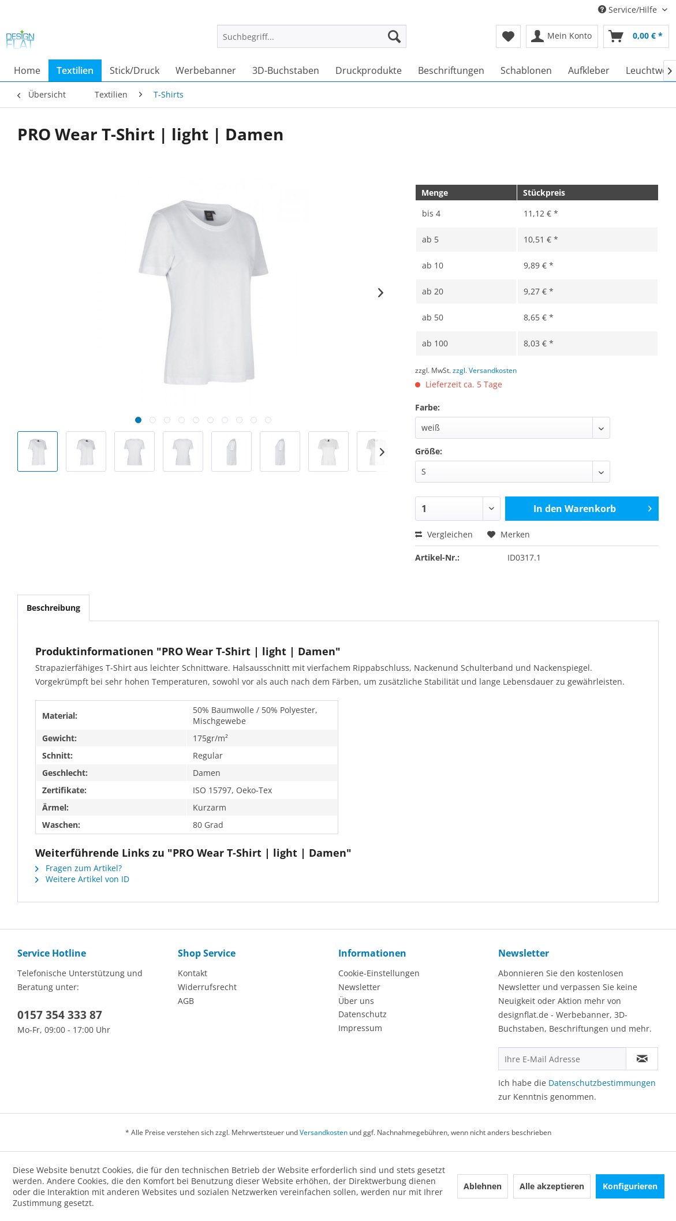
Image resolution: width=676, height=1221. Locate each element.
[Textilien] (75, 70)
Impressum (360, 1027)
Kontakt (192, 973)
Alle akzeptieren (552, 1186)
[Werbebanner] (205, 70)
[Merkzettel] (508, 36)
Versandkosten (324, 1132)
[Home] (27, 70)
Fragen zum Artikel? (78, 867)
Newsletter (359, 986)
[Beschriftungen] (451, 70)
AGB (186, 1000)
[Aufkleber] (589, 70)
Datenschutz (362, 1014)
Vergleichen (444, 534)
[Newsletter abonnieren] (642, 1058)
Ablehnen (483, 1186)
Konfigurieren (630, 1186)
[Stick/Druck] (134, 70)
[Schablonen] (526, 70)
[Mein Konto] (562, 36)
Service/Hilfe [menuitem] (628, 9)
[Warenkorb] (636, 36)
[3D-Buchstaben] (285, 70)
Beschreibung (53, 607)
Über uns (356, 1000)
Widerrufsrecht (207, 986)
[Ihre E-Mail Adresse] (562, 1058)
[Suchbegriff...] (311, 36)
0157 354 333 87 (59, 1014)
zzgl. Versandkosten (485, 370)
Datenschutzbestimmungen (602, 1082)
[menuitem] (311, 42)
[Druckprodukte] (368, 70)
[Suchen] (394, 36)
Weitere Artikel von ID (82, 878)
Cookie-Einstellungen (379, 973)
